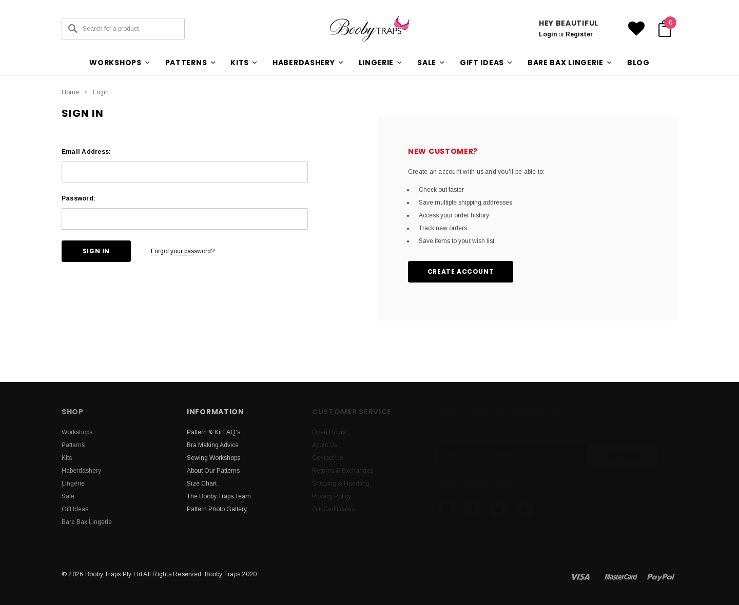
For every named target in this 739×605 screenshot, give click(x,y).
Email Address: (86, 151)
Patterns (73, 445)
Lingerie (73, 483)
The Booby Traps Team (219, 496)
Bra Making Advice (213, 445)
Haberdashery (81, 470)
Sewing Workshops (213, 457)
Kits (67, 457)
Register (579, 34)
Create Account (460, 271)
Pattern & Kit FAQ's (213, 432)
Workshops (77, 432)
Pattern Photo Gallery (217, 509)
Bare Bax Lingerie (87, 522)
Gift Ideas (75, 509)
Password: (78, 198)
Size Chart (202, 483)
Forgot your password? (183, 251)
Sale (68, 496)
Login (548, 34)
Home (70, 92)
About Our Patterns (213, 470)
